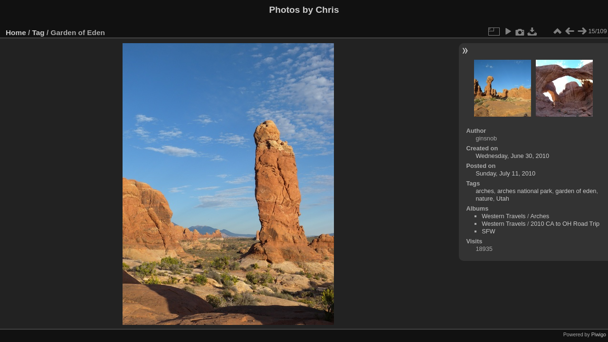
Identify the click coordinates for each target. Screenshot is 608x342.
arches (484, 190)
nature (484, 198)
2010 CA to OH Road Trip (565, 223)
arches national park (524, 190)
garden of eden (575, 190)
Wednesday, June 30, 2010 (512, 155)
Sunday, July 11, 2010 (505, 173)
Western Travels (503, 216)
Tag (38, 32)
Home (16, 32)
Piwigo (598, 334)
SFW (488, 231)
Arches (539, 216)
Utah (502, 198)
